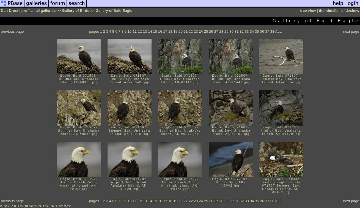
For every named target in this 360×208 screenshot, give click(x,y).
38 (272, 31)
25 (206, 31)
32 (242, 31)
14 (150, 31)
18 (170, 31)
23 (196, 31)
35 (257, 31)
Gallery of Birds (75, 11)
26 (211, 31)
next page (351, 31)
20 (180, 31)
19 (175, 31)
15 (155, 31)
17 (165, 31)
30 (231, 31)
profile (27, 11)
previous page (12, 31)
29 (226, 31)
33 (247, 31)
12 (140, 31)
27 (216, 31)
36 (262, 31)
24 (201, 31)
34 (252, 31)
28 (221, 31)
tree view (308, 11)
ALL (278, 31)
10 (130, 31)
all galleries (46, 11)
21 (186, 31)
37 (267, 31)
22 (191, 31)
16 (160, 31)
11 (135, 31)
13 (145, 31)
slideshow (350, 11)
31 (237, 31)
